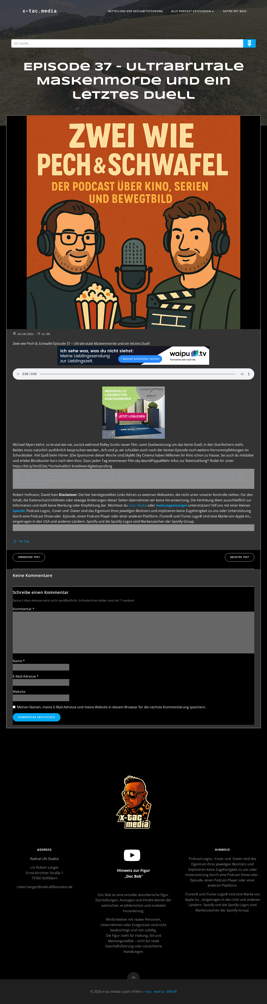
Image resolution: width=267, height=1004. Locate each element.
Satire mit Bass (235, 11)
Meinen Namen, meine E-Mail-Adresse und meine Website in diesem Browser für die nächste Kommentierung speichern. (111, 707)
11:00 (43, 334)
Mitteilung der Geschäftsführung (135, 11)
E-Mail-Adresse (26, 676)
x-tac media (137, 505)
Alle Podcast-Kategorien (193, 11)
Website (19, 691)
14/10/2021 (23, 334)
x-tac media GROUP (159, 992)
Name (19, 661)
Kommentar (23, 609)
